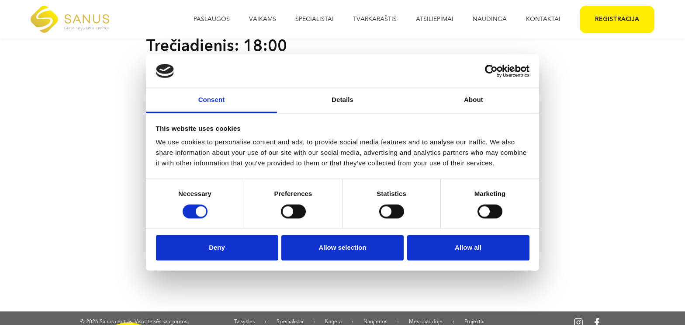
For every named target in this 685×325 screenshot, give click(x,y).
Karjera (333, 322)
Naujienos (375, 322)
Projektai (474, 322)
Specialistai (290, 322)
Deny (217, 248)
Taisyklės (244, 322)
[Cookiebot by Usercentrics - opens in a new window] (491, 70)
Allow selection (342, 248)
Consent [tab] (211, 100)
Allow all (468, 248)
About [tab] (473, 100)
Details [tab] (342, 100)
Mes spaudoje (426, 322)
